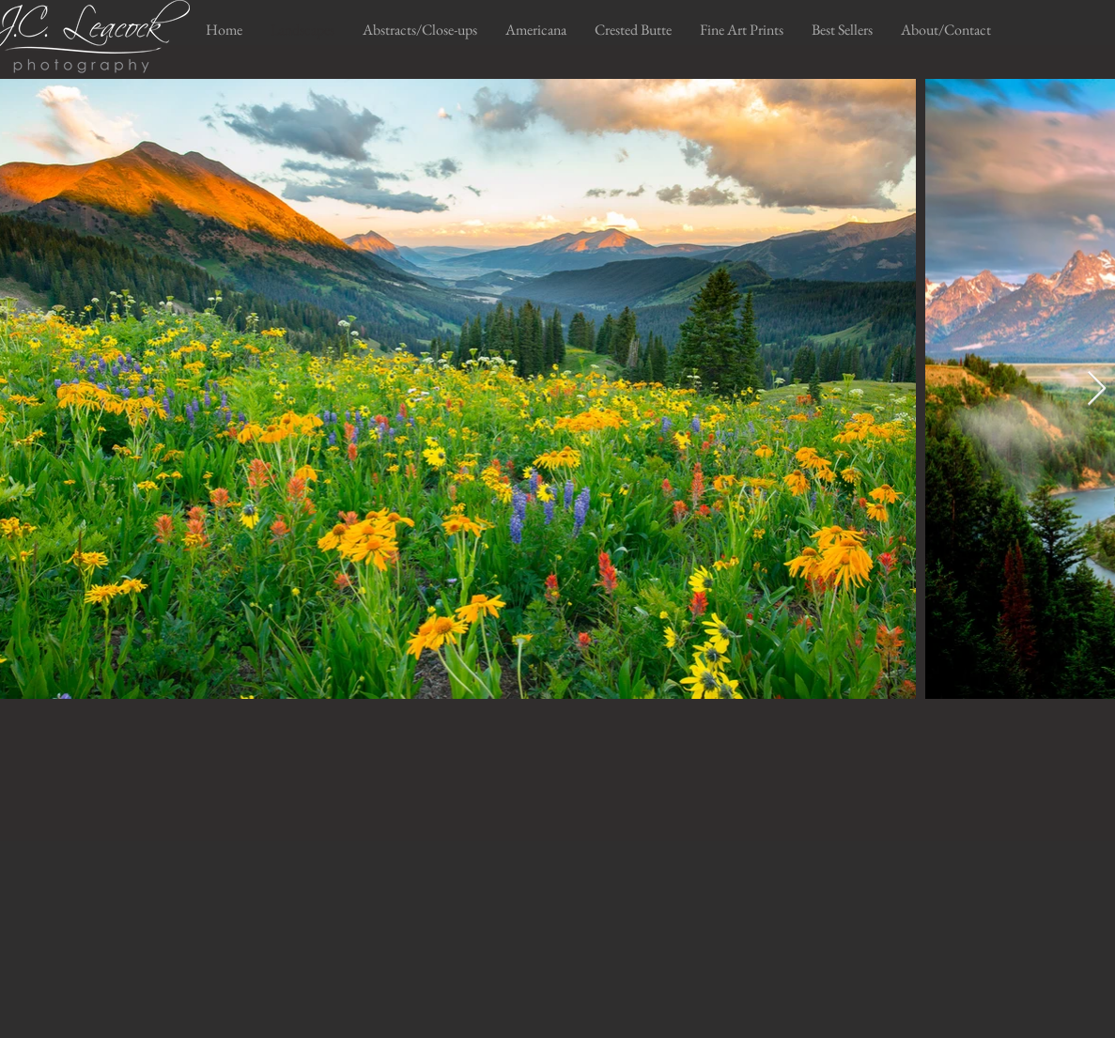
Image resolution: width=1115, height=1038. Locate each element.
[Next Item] (1096, 389)
